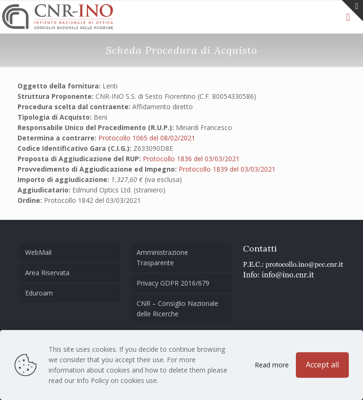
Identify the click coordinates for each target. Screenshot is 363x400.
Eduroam (39, 292)
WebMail (38, 252)
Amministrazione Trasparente (162, 257)
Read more (272, 364)
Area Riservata (47, 272)
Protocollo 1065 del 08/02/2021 (146, 137)
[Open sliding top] (352, 10)
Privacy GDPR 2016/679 (173, 282)
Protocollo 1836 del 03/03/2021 (191, 158)
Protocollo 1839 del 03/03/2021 (227, 169)
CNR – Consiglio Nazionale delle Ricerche (177, 308)
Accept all (322, 364)
